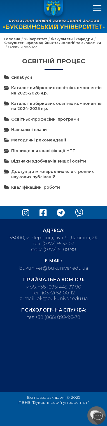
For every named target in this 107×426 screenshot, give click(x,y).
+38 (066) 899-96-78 (57, 317)
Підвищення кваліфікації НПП (43, 150)
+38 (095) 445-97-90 (59, 287)
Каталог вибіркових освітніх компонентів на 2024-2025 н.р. (56, 106)
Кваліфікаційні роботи (35, 187)
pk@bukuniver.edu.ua (62, 298)
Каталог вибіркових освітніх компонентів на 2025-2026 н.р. (56, 90)
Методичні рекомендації (38, 140)
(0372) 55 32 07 (58, 243)
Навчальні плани (29, 129)
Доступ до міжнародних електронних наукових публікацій (52, 174)
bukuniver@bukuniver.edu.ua (53, 268)
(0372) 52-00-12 (58, 293)
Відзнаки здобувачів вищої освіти (48, 161)
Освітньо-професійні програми (45, 119)
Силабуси (21, 77)
